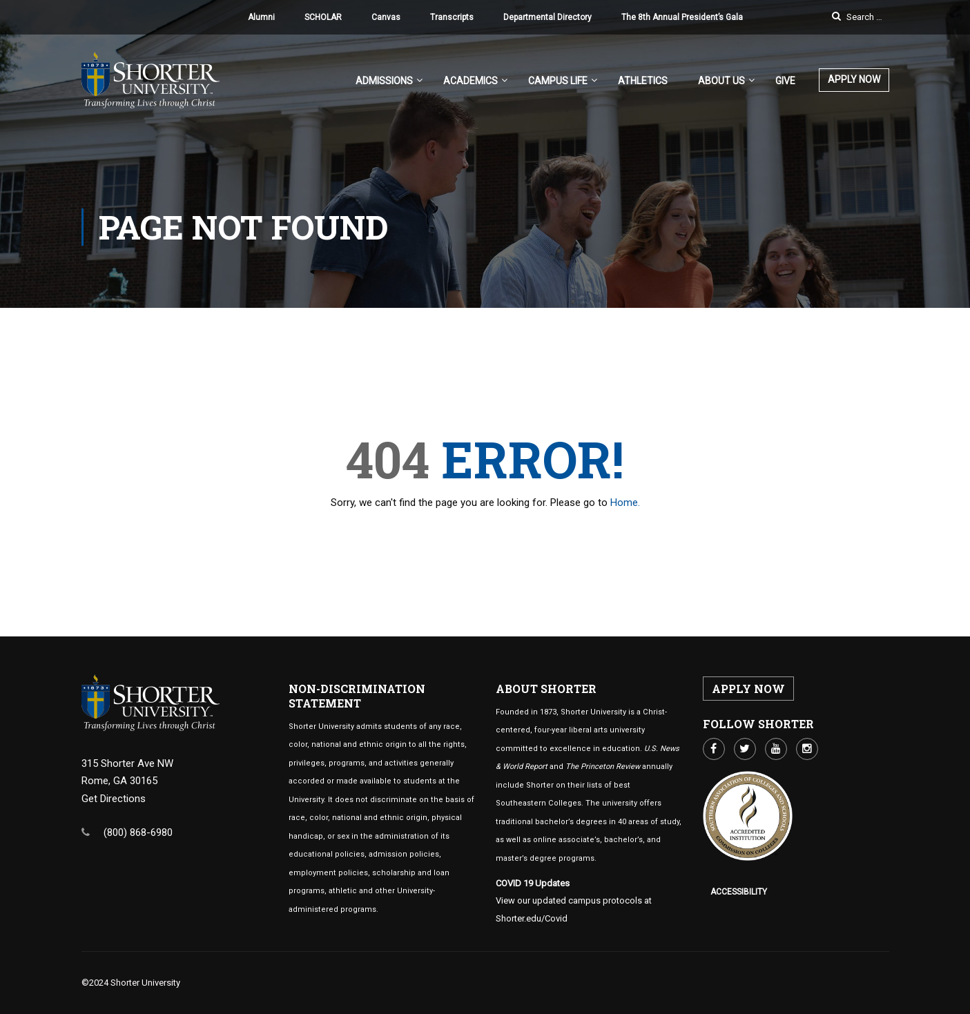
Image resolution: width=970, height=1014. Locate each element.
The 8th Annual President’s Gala (682, 17)
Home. (625, 502)
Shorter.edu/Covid (532, 918)
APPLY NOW (854, 79)
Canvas (385, 17)
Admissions (384, 80)
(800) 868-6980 (138, 832)
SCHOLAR (323, 17)
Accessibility (738, 892)
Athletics (643, 80)
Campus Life (558, 80)
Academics (470, 80)
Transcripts (452, 17)
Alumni (261, 17)
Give (785, 80)
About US (721, 80)
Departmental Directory (547, 17)
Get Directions (113, 798)
